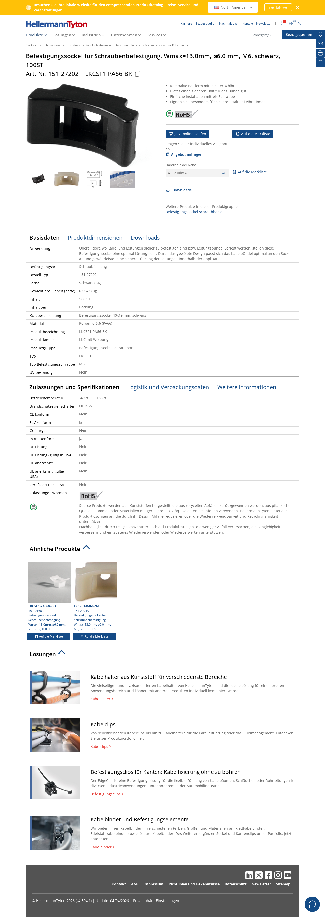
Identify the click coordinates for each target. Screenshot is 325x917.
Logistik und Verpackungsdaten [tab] (168, 387)
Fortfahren (278, 7)
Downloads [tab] (145, 237)
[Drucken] (320, 53)
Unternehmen (124, 34)
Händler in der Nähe (181, 165)
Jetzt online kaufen (187, 133)
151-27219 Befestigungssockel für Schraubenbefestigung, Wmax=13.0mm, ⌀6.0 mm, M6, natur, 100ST (95, 596)
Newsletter (261, 884)
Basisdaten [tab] (44, 237)
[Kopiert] (137, 73)
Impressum (153, 884)
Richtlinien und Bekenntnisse (194, 884)
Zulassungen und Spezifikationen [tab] (74, 387)
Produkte (34, 34)
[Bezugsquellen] (320, 34)
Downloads (179, 190)
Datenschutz (236, 884)
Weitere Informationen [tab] (247, 387)
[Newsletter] (320, 43)
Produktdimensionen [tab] (95, 237)
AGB (134, 884)
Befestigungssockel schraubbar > (194, 211)
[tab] (162, 550)
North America (233, 7)
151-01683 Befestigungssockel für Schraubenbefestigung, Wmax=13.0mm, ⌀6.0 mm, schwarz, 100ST (49, 596)
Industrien (91, 34)
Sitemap (283, 884)
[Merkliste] (320, 62)
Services (155, 34)
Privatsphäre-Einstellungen (156, 900)
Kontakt (119, 884)
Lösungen (62, 34)
